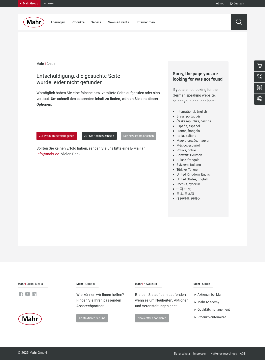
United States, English (192, 179)
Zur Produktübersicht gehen (56, 136)
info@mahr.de (47, 153)
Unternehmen (145, 22)
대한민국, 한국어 (189, 198)
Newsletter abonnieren (152, 318)
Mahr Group (30, 3)
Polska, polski (186, 150)
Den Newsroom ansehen (138, 136)
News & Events (118, 22)
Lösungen (58, 22)
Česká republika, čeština (194, 121)
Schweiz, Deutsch (189, 155)
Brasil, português (189, 116)
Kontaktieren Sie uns (92, 318)
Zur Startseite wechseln (99, 136)
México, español (188, 145)
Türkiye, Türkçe (187, 169)
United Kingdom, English (194, 174)
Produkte (78, 22)
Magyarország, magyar (193, 140)
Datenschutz (182, 353)
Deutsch (237, 3)
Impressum (200, 353)
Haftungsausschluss (224, 353)
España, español (188, 126)
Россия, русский (188, 184)
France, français (188, 131)
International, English (192, 111)
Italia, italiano (186, 135)
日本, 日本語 (185, 193)
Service (96, 22)
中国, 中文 (184, 189)
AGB (243, 353)
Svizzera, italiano (189, 164)
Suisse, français (188, 160)
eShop (220, 3)
